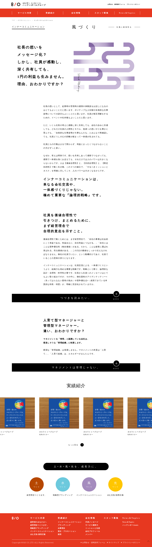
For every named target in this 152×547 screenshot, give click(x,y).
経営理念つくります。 (39, 525)
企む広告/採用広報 (38, 534)
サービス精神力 (91, 525)
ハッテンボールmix (130, 525)
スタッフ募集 (102, 13)
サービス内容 (25, 13)
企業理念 (61, 528)
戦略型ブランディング (39, 528)
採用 (60, 534)
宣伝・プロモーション (67, 531)
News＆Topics (127, 13)
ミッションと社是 (92, 528)
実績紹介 (50, 13)
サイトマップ (114, 542)
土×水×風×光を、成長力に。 (76, 466)
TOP (13, 20)
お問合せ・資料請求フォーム (116, 4)
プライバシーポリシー (133, 4)
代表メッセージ (91, 522)
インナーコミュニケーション (42, 531)
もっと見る (76, 444)
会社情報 (76, 13)
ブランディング (64, 525)
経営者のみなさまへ (24, 20)
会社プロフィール (92, 531)
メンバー (89, 534)
